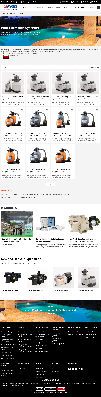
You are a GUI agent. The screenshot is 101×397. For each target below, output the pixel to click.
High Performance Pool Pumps (7, 341)
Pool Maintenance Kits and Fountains (42, 336)
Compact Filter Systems (56, 340)
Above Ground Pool (41, 371)
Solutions (67, 7)
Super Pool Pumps (7, 332)
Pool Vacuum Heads (41, 346)
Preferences (54, 392)
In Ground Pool (39, 368)
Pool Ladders (39, 340)
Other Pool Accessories (42, 351)
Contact (85, 2)
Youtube (69, 369)
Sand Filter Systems (57, 344)
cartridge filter (6, 197)
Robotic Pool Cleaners (75, 332)
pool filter (66, 194)
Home (3, 13)
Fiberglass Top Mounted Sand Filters (25, 346)
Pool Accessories (54, 7)
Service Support (80, 7)
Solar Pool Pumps (6, 355)
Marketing (63, 392)
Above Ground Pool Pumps (7, 349)
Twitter (73, 369)
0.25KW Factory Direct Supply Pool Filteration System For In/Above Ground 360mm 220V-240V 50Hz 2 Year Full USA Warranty (62, 171)
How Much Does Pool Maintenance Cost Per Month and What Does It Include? (82, 240)
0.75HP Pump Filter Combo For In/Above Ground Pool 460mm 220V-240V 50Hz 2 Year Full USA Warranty (13, 134)
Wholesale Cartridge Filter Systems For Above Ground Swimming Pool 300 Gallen (87, 98)
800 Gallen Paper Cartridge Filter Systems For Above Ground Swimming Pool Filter (38, 98)
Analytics (46, 392)
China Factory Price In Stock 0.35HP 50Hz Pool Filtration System (61, 134)
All (7, 13)
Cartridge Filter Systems (9, 194)
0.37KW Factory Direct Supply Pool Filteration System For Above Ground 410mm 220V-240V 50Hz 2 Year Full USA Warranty (37, 171)
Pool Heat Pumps (90, 332)
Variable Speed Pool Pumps (7, 336)
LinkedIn (79, 369)
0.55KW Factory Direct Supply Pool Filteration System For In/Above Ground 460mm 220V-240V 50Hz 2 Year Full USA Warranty (12, 171)
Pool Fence (38, 349)
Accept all (61, 389)
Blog (92, 7)
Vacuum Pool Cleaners (75, 335)
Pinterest (82, 369)
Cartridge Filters (23, 332)
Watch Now (50, 314)
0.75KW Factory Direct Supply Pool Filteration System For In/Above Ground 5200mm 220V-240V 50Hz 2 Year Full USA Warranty (87, 134)
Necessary (38, 392)
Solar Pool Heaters (91, 335)
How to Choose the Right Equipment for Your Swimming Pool (50, 240)
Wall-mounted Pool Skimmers (7, 374)
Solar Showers (89, 338)
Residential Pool (40, 374)
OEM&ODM (65, 2)
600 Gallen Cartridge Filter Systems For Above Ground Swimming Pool (62, 98)
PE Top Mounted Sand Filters (25, 336)
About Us (76, 2)
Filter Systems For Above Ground (51, 194)
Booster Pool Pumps (7, 358)
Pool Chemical (39, 332)
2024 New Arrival (10, 290)
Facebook (76, 369)
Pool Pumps (27, 7)
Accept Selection (50, 389)
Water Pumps (22, 368)
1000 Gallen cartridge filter (29, 194)
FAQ (52, 368)
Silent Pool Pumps (7, 352)
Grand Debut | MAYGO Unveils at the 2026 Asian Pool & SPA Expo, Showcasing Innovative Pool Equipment (16, 240)
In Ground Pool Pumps (8, 345)
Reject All (39, 389)
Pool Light (38, 343)
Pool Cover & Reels (7, 370)
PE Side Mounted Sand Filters (25, 341)
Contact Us (55, 371)
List (95, 67)
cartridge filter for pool (28, 197)
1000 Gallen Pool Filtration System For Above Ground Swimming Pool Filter (12, 98)
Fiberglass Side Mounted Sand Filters (25, 350)
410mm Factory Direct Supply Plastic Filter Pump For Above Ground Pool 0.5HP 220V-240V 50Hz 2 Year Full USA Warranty (37, 134)
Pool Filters (40, 7)
